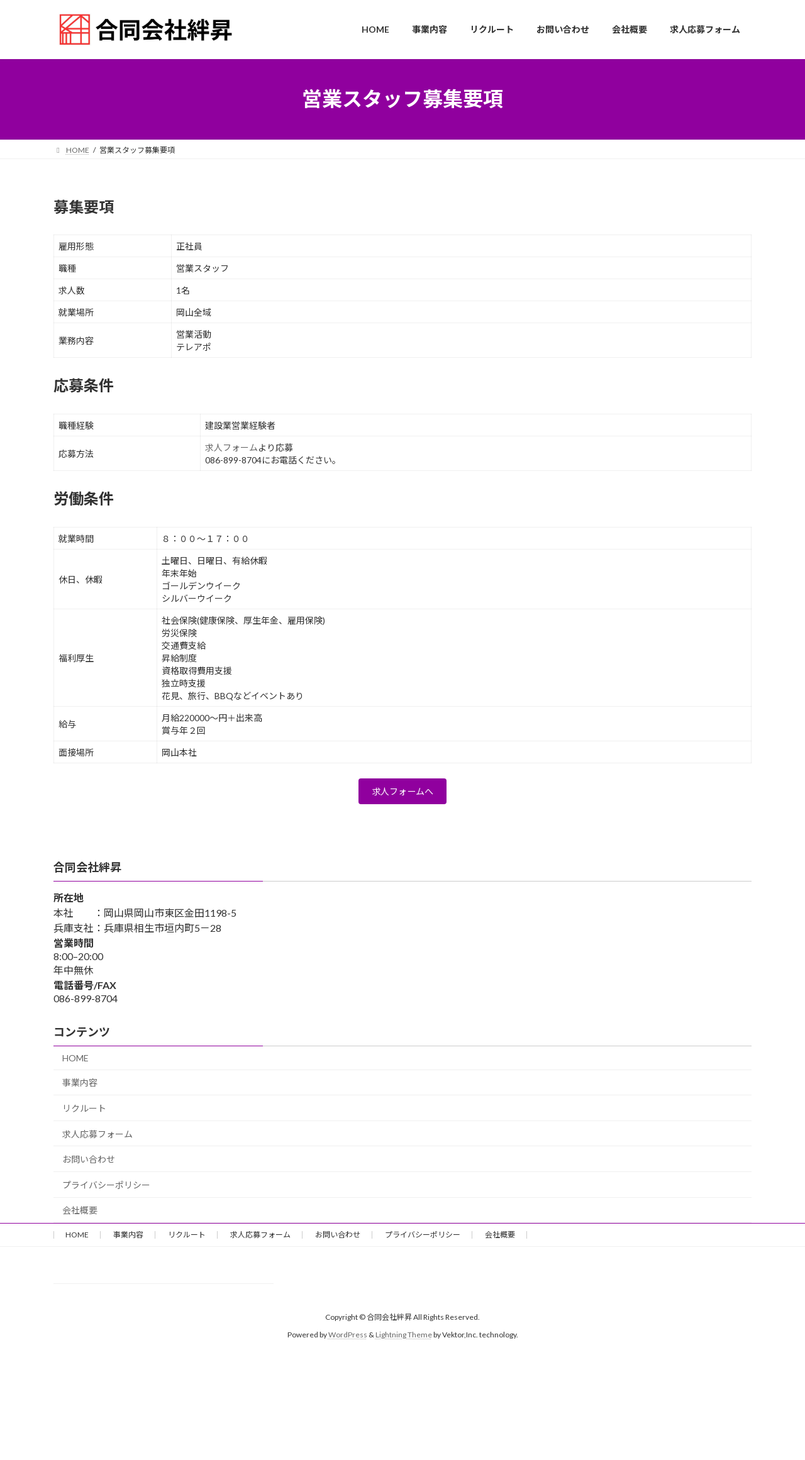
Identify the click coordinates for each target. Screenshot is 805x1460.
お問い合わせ (88, 1163)
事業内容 (79, 1086)
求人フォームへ (402, 794)
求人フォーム (231, 447)
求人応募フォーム (97, 1137)
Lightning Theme (403, 1339)
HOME (75, 1061)
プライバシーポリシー (106, 1188)
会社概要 (79, 1214)
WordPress (347, 1339)
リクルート (84, 1112)
